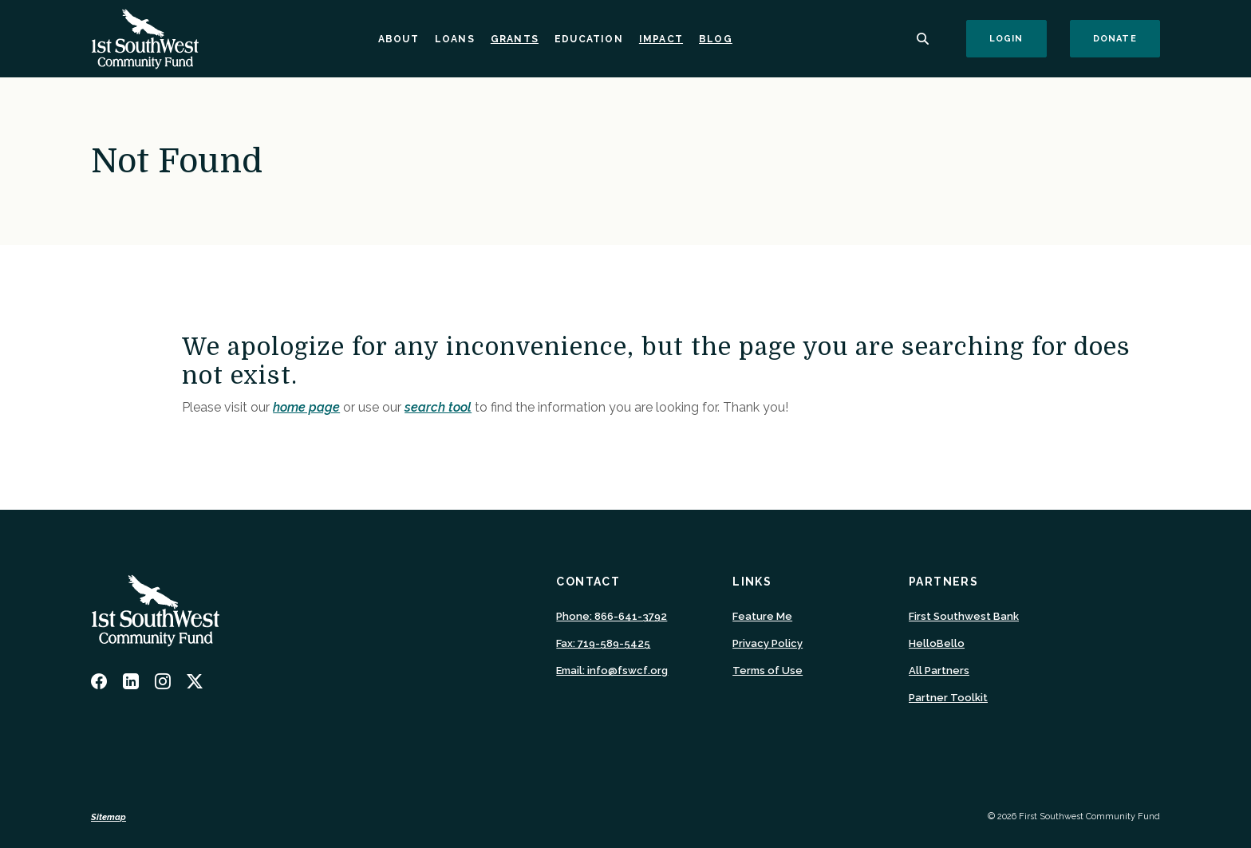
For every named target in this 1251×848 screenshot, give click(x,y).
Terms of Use (767, 670)
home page (306, 407)
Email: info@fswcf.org (612, 670)
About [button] (398, 39)
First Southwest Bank (964, 617)
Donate (1126, 38)
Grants (515, 39)
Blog (715, 39)
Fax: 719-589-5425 (603, 643)
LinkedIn (131, 681)
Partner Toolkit (948, 698)
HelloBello (937, 644)
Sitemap (108, 817)
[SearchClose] (923, 38)
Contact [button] (588, 581)
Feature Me (762, 617)
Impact (661, 39)
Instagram (163, 681)
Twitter (195, 681)
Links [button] (752, 581)
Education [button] (588, 39)
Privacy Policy (767, 643)
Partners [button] (943, 581)
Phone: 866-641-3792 (611, 616)
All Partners (939, 670)
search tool (438, 407)
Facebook (99, 681)
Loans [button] (455, 39)
